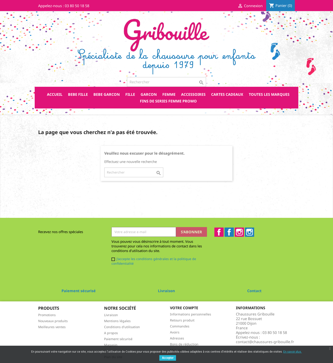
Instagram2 (249, 232)
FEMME (169, 94)
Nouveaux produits (53, 321)
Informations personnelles (190, 314)
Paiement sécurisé (118, 339)
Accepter (167, 358)
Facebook (219, 232)
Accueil (54, 94)
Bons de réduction (184, 344)
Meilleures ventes (52, 327)
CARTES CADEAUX (227, 94)
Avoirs (174, 332)
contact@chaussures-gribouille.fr (265, 341)
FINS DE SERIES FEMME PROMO (168, 101)
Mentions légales (117, 321)
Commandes (179, 326)
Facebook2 (229, 232)
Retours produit (182, 320)
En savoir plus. (292, 351)
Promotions (47, 315)
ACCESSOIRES (193, 94)
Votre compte (184, 307)
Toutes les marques (269, 94)
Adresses (177, 338)
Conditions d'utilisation (122, 327)
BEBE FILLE (78, 94)
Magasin (110, 345)
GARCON (149, 94)
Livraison (111, 315)
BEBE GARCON (106, 94)
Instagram (239, 232)
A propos (111, 333)
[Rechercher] (166, 82)
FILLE (130, 94)
